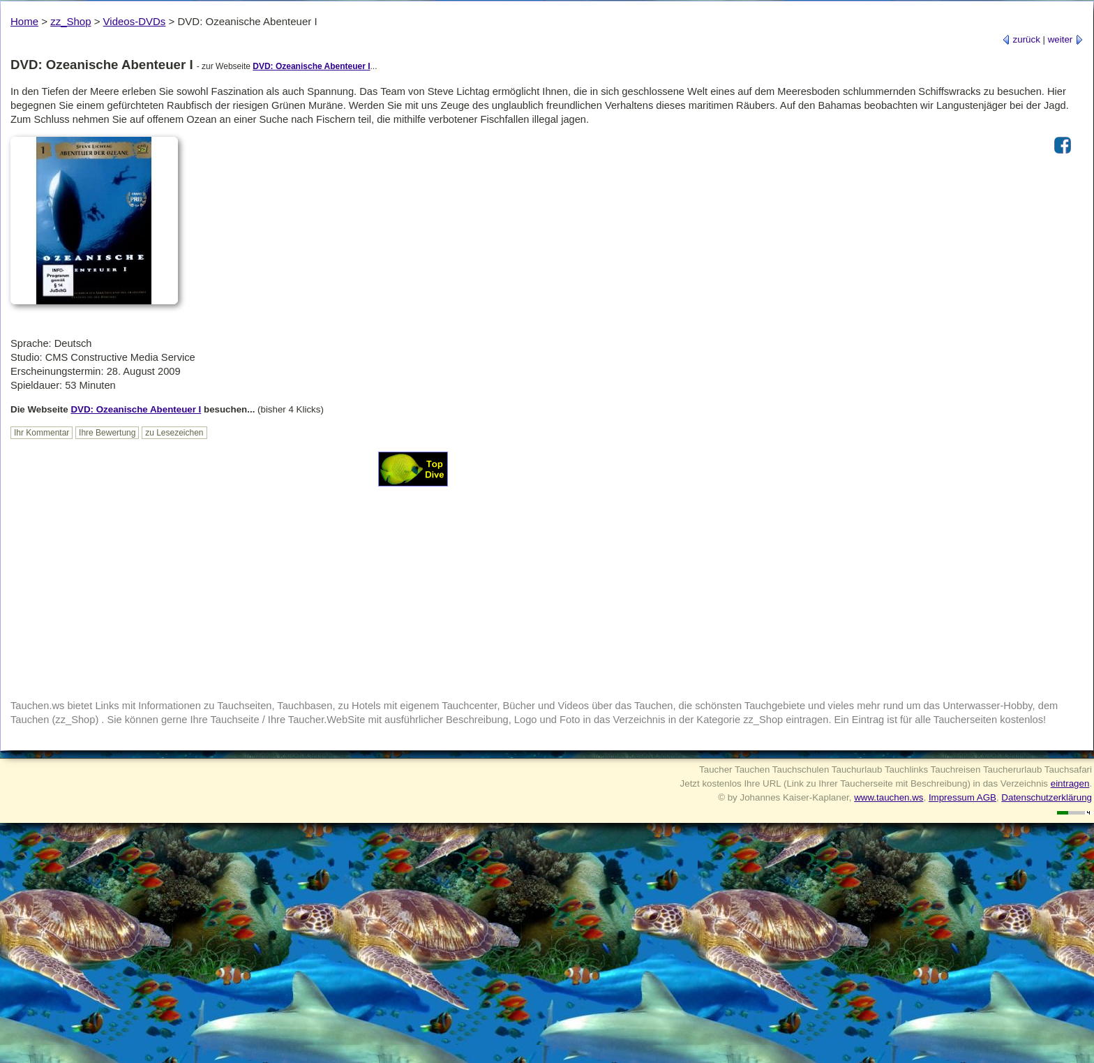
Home (24, 21)
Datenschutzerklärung (1046, 797)
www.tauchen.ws (888, 797)
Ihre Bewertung (107, 433)
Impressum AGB (962, 797)
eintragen (1070, 783)
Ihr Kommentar (41, 433)
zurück (1021, 39)
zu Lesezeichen (174, 433)
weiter (1066, 39)
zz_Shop (70, 21)
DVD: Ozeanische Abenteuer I (311, 66)
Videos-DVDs (134, 21)
